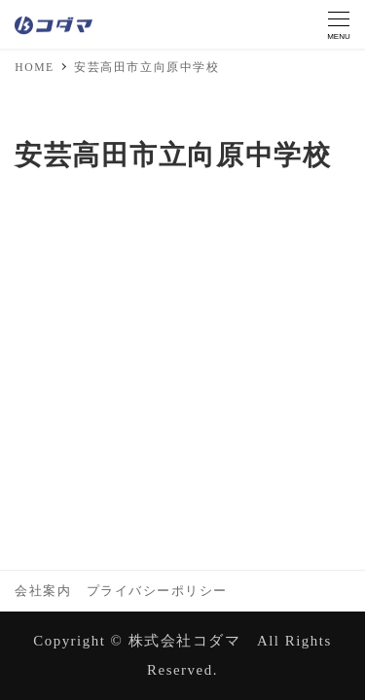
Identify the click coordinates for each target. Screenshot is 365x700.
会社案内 (43, 591)
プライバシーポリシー (157, 591)
